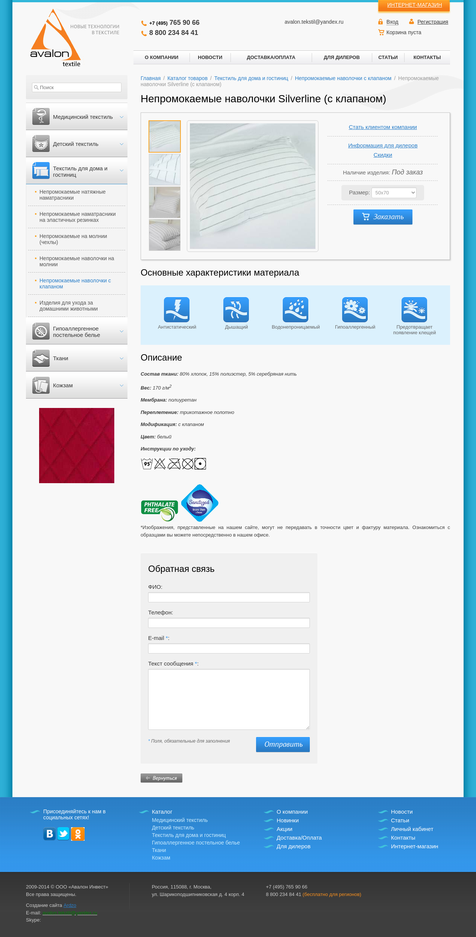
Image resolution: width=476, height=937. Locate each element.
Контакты (403, 837)
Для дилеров (294, 846)
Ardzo (70, 905)
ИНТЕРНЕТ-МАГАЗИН (414, 5)
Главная (151, 78)
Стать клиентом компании (383, 127)
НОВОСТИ (210, 57)
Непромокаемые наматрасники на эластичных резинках (77, 217)
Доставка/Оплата (299, 837)
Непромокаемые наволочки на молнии (76, 261)
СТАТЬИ (388, 57)
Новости (402, 811)
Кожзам (63, 385)
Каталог (162, 811)
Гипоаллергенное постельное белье (76, 331)
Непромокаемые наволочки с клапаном (75, 283)
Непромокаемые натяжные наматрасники (72, 195)
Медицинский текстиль (83, 117)
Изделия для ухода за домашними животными (68, 306)
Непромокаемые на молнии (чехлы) (73, 239)
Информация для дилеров (383, 145)
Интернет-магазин (414, 846)
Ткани (60, 358)
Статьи (400, 820)
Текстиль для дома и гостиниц (80, 171)
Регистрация (432, 22)
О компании (292, 811)
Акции (285, 829)
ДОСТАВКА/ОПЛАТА (271, 57)
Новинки (288, 820)
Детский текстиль (76, 144)
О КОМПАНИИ (161, 57)
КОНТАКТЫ (427, 57)
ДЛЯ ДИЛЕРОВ (342, 57)
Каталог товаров (187, 78)
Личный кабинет (412, 829)
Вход (393, 22)
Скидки (383, 155)
